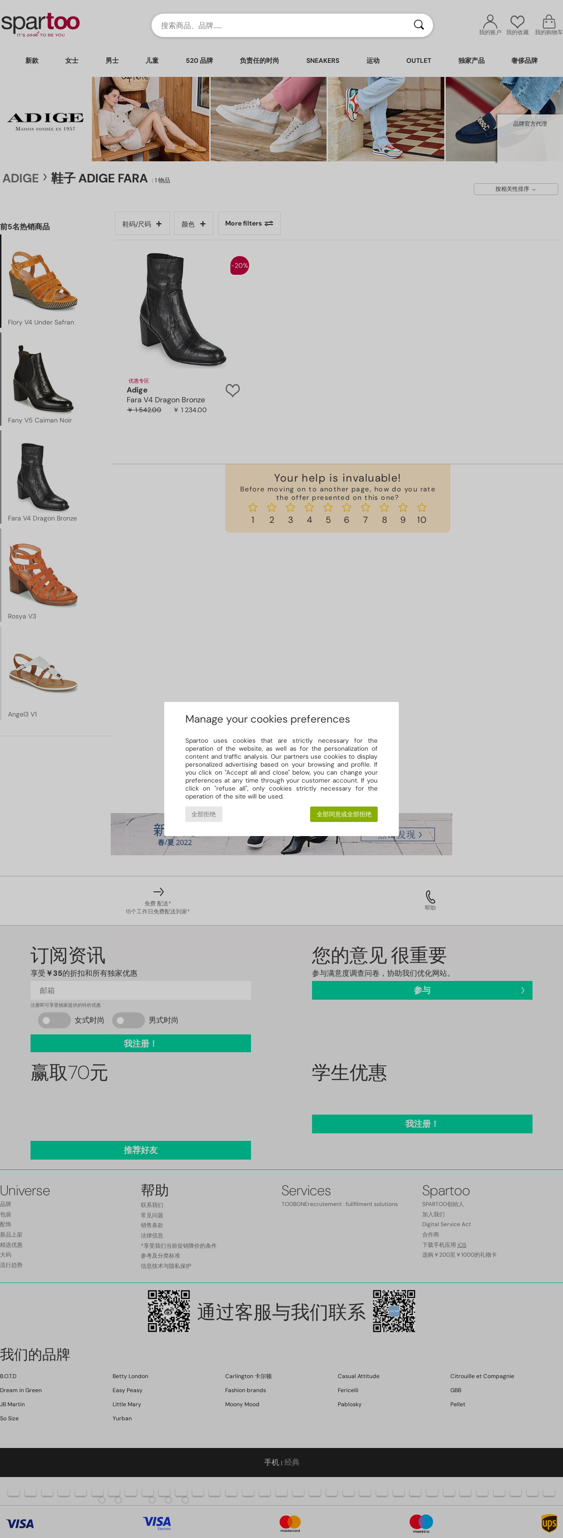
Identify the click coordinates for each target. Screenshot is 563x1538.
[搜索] (419, 25)
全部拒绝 (203, 814)
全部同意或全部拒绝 (344, 814)
